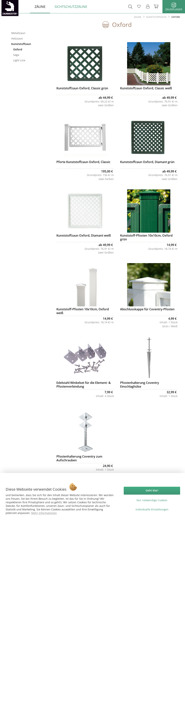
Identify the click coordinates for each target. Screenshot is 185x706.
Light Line (19, 60)
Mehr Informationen (44, 513)
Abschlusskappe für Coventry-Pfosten (147, 309)
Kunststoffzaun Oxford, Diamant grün (147, 162)
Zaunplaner (173, 6)
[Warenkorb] (156, 6)
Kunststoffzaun (21, 44)
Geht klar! (152, 490)
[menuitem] (40, 6)
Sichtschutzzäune (27, 70)
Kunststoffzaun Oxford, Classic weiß (146, 88)
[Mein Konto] (148, 6)
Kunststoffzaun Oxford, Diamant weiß (83, 236)
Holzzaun (17, 38)
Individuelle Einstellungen (152, 509)
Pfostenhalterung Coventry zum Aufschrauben (79, 458)
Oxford (17, 49)
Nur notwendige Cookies (151, 500)
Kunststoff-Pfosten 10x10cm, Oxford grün (146, 237)
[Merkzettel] (139, 6)
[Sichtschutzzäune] (71, 6)
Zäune (27, 27)
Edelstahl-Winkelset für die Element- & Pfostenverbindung (83, 384)
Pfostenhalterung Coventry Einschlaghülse (139, 384)
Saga (16, 55)
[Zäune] (40, 6)
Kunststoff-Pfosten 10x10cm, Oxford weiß (82, 311)
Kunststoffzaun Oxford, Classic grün (82, 88)
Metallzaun (18, 33)
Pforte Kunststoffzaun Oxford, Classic (83, 162)
